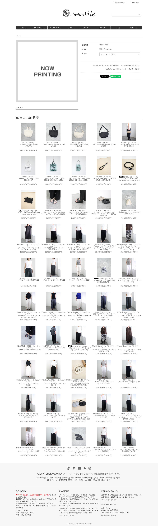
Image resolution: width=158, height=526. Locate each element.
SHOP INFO (87, 28)
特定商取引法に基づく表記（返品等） (107, 65)
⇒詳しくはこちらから (67, 515)
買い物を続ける (134, 69)
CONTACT (134, 28)
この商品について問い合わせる (115, 69)
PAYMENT (102, 28)
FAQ (118, 28)
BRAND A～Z (39, 28)
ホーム (19, 36)
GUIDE (70, 28)
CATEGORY (54, 28)
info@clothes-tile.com (108, 515)
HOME (24, 28)
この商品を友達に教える (130, 65)
